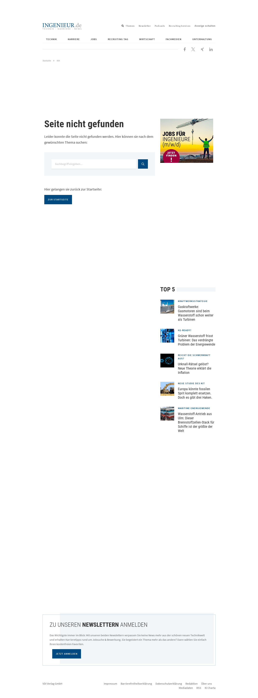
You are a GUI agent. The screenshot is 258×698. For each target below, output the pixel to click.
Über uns (206, 683)
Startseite (47, 60)
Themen (130, 26)
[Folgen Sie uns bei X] (193, 49)
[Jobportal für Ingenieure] (187, 141)
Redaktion (191, 683)
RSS (198, 688)
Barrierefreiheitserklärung (136, 683)
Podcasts (160, 26)
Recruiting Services (179, 26)
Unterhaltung (202, 39)
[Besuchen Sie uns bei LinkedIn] (211, 49)
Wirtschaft (147, 39)
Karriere (74, 39)
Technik (51, 39)
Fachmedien (173, 39)
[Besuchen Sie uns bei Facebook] (185, 49)
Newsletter (145, 26)
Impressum (110, 683)
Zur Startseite (58, 199)
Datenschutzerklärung (168, 683)
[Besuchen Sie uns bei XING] (202, 49)
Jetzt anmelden (66, 653)
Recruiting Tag (118, 39)
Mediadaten (186, 688)
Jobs (94, 39)
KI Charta (210, 688)
